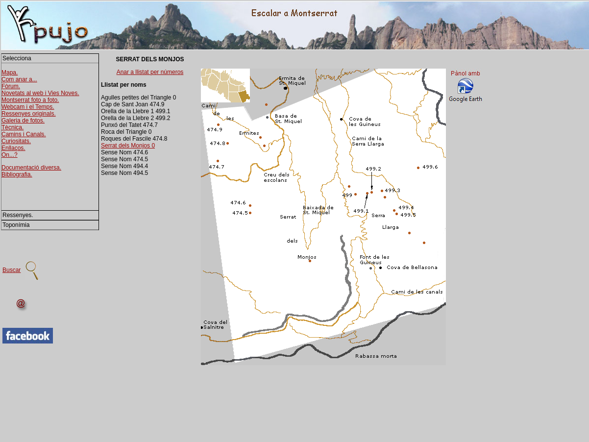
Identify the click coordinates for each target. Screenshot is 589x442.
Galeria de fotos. (23, 120)
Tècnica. (12, 127)
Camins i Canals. (23, 134)
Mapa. (9, 72)
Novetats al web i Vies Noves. (40, 93)
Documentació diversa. (31, 167)
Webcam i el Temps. (27, 106)
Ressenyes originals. (28, 113)
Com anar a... (19, 79)
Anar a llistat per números (150, 72)
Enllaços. (13, 148)
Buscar (11, 270)
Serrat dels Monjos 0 (128, 145)
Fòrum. (10, 86)
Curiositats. (16, 141)
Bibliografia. (16, 174)
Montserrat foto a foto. (30, 100)
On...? (9, 154)
